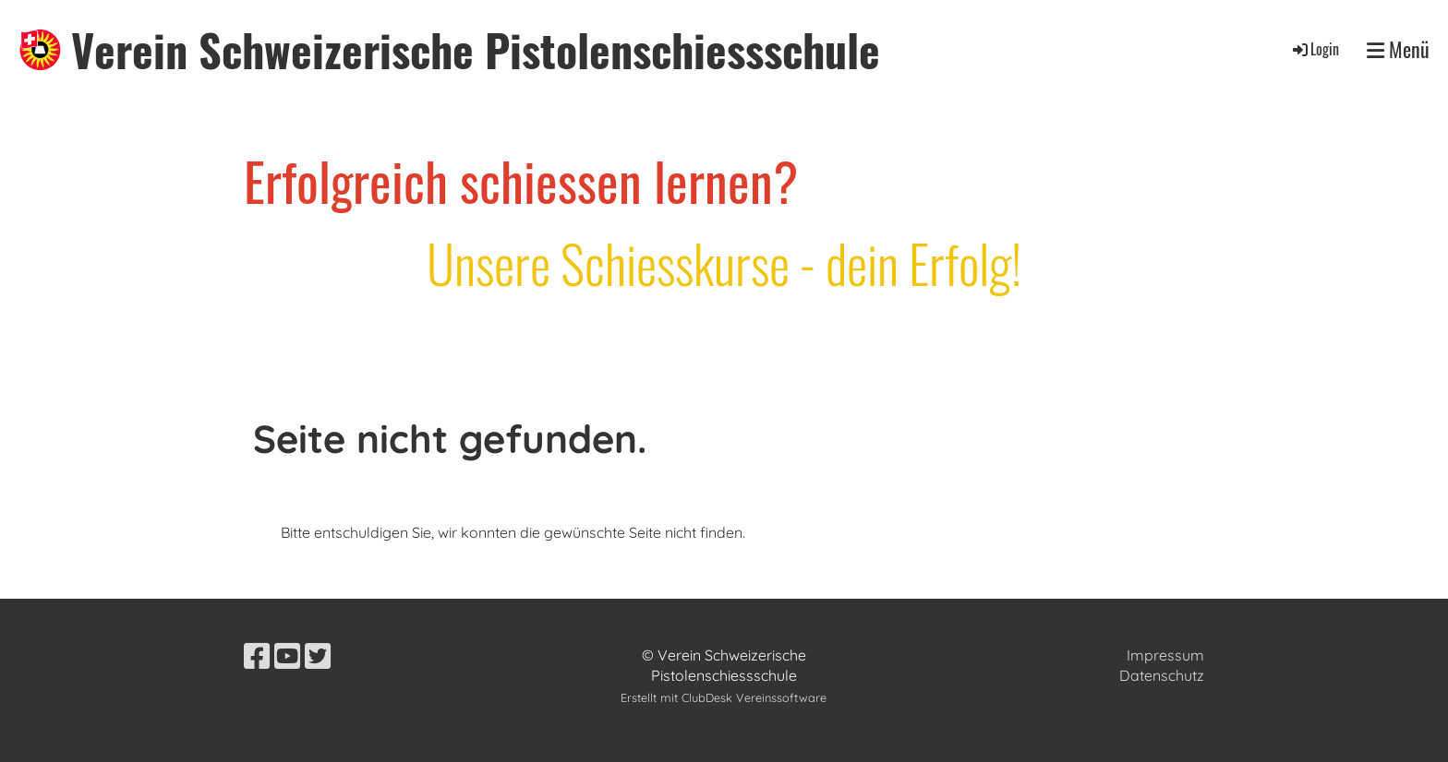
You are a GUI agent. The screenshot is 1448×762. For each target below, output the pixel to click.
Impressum (1165, 655)
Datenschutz (1161, 675)
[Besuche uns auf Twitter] (318, 655)
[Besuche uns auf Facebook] (257, 655)
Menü (1398, 49)
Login (1314, 49)
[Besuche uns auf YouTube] (287, 655)
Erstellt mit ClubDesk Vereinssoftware (724, 697)
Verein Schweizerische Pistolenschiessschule (475, 49)
